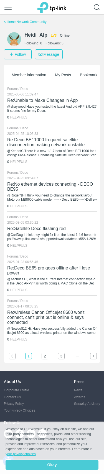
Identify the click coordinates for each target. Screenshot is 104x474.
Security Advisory (87, 404)
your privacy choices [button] (21, 454)
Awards (79, 397)
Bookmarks (89, 75)
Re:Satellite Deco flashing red (36, 228)
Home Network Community (25, 22)
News (78, 390)
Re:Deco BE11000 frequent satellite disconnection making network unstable (46, 142)
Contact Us (12, 397)
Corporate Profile (16, 390)
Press (79, 381)
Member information (29, 75)
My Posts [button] (63, 75)
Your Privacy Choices (19, 410)
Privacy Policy (14, 404)
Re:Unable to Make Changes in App (42, 100)
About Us (12, 381)
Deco (24, 89)
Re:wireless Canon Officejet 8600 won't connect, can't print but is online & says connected (45, 317)
